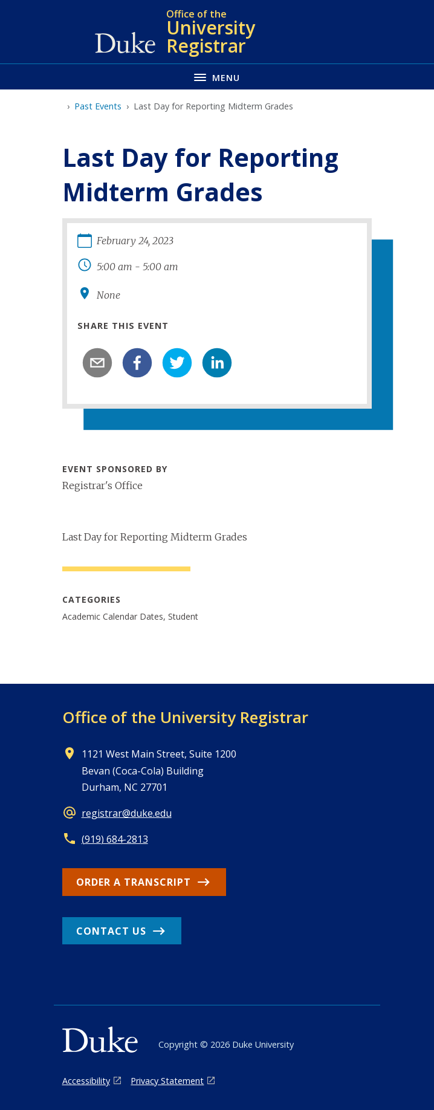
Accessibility (86, 1080)
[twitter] (177, 363)
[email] (97, 363)
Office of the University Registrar (185, 717)
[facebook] (137, 363)
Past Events (97, 106)
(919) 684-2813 (115, 839)
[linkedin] (217, 363)
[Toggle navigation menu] (217, 76)
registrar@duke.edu (127, 813)
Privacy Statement (167, 1080)
